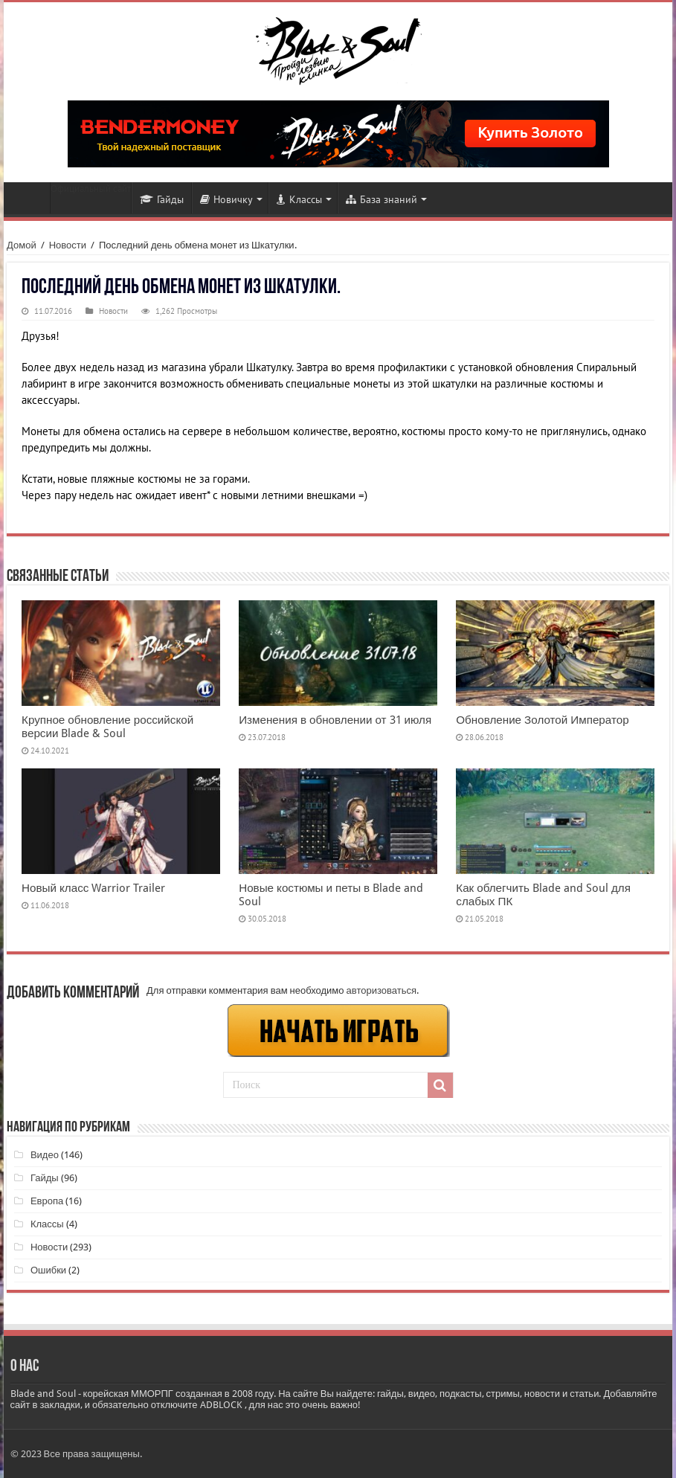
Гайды (162, 199)
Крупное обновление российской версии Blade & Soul (107, 726)
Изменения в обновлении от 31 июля (335, 720)
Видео (44, 1154)
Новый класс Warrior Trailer (93, 888)
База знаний (381, 199)
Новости (30, 197)
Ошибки (48, 1270)
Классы (299, 199)
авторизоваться (381, 990)
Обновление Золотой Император (542, 720)
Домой (21, 245)
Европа (46, 1201)
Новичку (226, 199)
